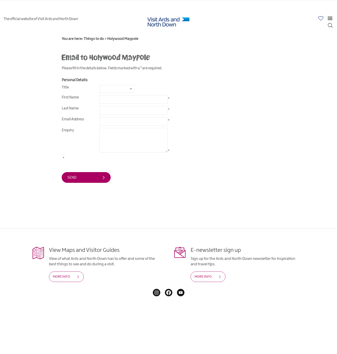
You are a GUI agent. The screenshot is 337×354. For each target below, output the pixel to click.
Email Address (73, 119)
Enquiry (68, 130)
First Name (70, 97)
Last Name (70, 108)
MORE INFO (61, 277)
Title (65, 87)
